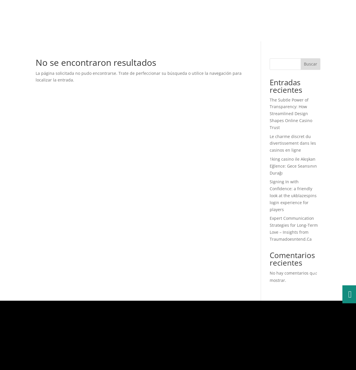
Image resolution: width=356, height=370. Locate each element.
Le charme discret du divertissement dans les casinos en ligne (293, 143)
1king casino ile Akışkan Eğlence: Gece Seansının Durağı (293, 166)
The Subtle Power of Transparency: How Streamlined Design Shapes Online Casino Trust (291, 113)
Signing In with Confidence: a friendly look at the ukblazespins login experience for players (293, 195)
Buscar (310, 64)
